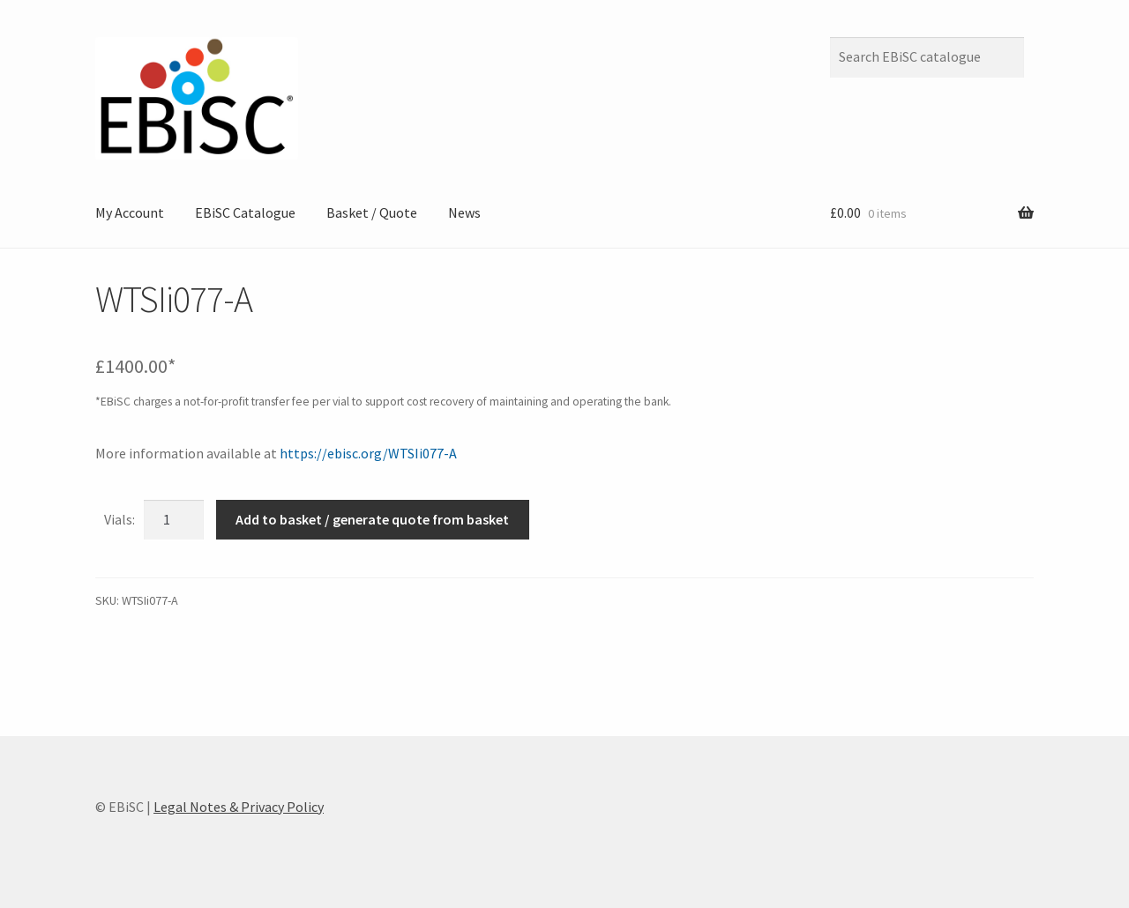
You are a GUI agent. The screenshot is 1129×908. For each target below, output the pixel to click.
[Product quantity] (174, 520)
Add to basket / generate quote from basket (372, 519)
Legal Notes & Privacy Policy (238, 806)
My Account (129, 212)
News (464, 212)
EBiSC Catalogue (245, 212)
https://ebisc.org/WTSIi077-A (368, 453)
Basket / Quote (371, 212)
